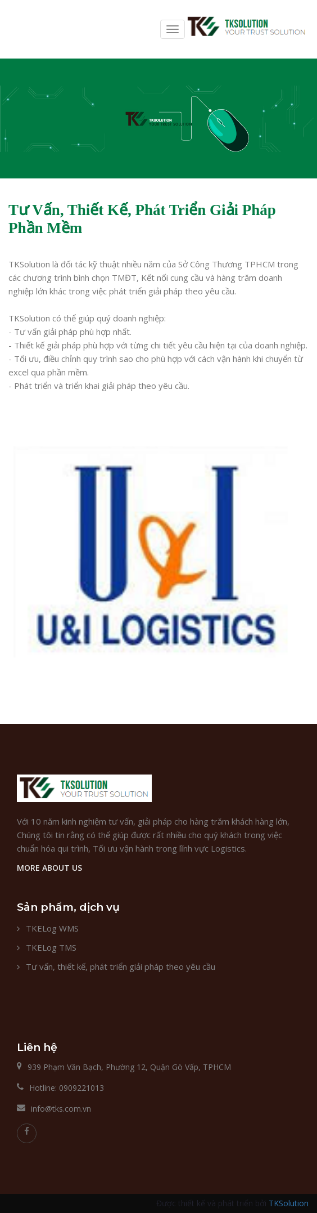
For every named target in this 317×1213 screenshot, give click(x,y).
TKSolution (289, 1203)
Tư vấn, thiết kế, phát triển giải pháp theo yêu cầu (120, 966)
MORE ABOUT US (49, 867)
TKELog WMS (52, 928)
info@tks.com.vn (61, 1108)
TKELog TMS (51, 947)
